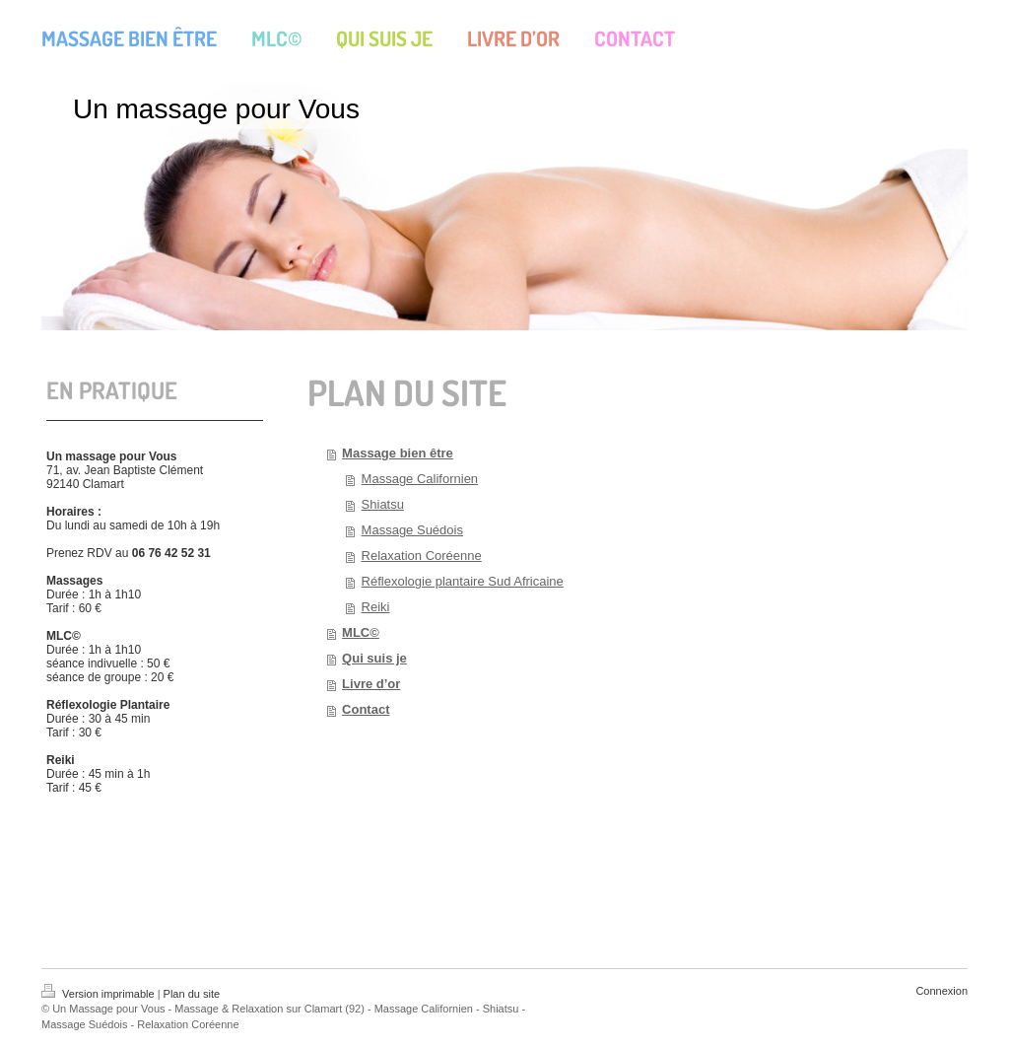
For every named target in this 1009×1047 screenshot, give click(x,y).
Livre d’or (371, 683)
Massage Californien (420, 478)
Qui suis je (374, 658)
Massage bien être (397, 453)
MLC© (360, 632)
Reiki (376, 606)
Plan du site (192, 994)
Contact (365, 709)
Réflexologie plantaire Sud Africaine (463, 581)
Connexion (941, 991)
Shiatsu (383, 504)
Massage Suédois (412, 530)
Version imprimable (99, 994)
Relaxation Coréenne (422, 555)
